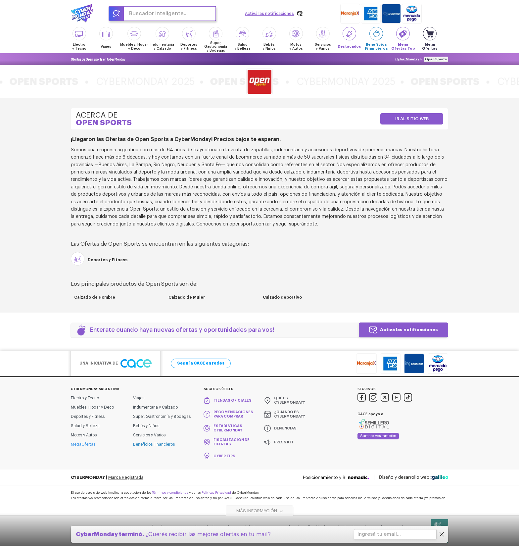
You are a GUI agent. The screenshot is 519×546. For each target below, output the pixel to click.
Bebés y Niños (146, 426)
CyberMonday (407, 59)
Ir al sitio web (412, 119)
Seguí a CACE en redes (200, 363)
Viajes (138, 398)
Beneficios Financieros (154, 444)
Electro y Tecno (85, 398)
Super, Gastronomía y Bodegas (162, 417)
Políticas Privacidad (216, 492)
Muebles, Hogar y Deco (92, 407)
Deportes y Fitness (88, 417)
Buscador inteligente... (158, 13)
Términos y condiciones (170, 492)
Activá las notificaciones (409, 329)
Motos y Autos (84, 435)
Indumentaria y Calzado (155, 407)
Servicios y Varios (149, 435)
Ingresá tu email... (379, 534)
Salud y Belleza (85, 426)
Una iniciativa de (115, 363)
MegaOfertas (83, 444)
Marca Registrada (125, 477)
